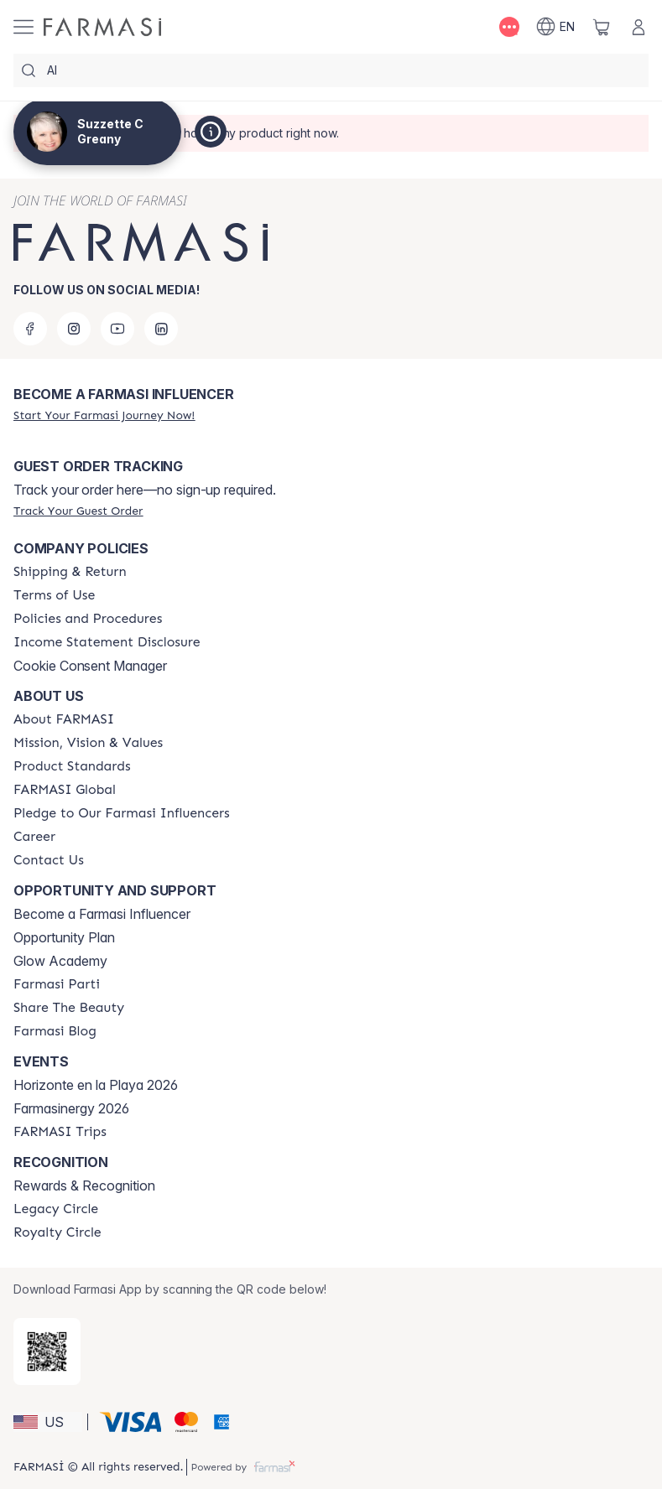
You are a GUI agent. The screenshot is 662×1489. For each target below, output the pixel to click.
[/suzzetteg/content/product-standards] (72, 766)
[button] (47, 1422)
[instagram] (74, 328)
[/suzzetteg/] (102, 27)
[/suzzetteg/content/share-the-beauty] (68, 1007)
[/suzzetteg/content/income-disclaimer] (107, 642)
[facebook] (30, 328)
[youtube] (117, 328)
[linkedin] (161, 328)
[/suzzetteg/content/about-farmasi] (63, 719)
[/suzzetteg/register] (104, 415)
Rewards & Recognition (84, 1185)
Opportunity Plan (64, 937)
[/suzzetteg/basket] (602, 27)
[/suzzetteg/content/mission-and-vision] (88, 742)
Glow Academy (60, 960)
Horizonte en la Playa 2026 (95, 1085)
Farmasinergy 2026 (71, 1108)
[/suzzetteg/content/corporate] (64, 789)
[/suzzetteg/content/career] (34, 836)
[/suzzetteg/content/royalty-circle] (57, 1232)
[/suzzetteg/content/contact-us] (48, 860)
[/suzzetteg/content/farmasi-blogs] (54, 1031)
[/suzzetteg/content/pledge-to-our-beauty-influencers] (121, 813)
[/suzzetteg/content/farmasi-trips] (60, 1131)
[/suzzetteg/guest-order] (78, 510)
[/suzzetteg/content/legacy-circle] (55, 1209)
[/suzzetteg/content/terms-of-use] (54, 595)
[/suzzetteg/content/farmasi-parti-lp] (56, 984)
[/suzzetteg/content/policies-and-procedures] (87, 618)
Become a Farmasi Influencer (101, 913)
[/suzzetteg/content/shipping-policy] (70, 571)
